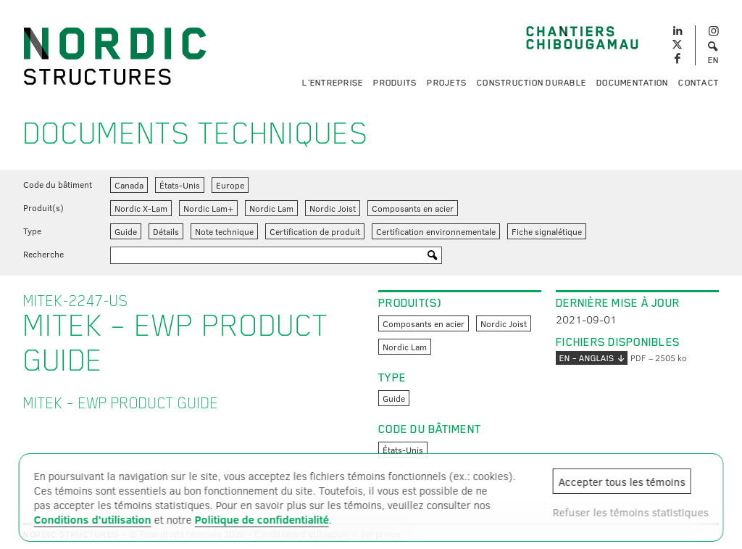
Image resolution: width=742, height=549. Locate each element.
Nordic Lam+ (208, 208)
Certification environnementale (436, 231)
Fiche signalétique (547, 231)
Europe (230, 185)
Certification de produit (315, 231)
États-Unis (179, 185)
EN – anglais (591, 358)
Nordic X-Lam (140, 208)
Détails (166, 231)
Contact (698, 83)
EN (714, 60)
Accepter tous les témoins (621, 481)
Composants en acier (413, 208)
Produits (395, 83)
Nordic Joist (332, 208)
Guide (125, 231)
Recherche (43, 254)
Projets (447, 83)
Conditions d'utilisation (92, 519)
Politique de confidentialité (262, 519)
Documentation (632, 83)
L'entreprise (332, 83)
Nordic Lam (271, 208)
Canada (128, 185)
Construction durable (531, 83)
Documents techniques (196, 133)
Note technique (224, 231)
